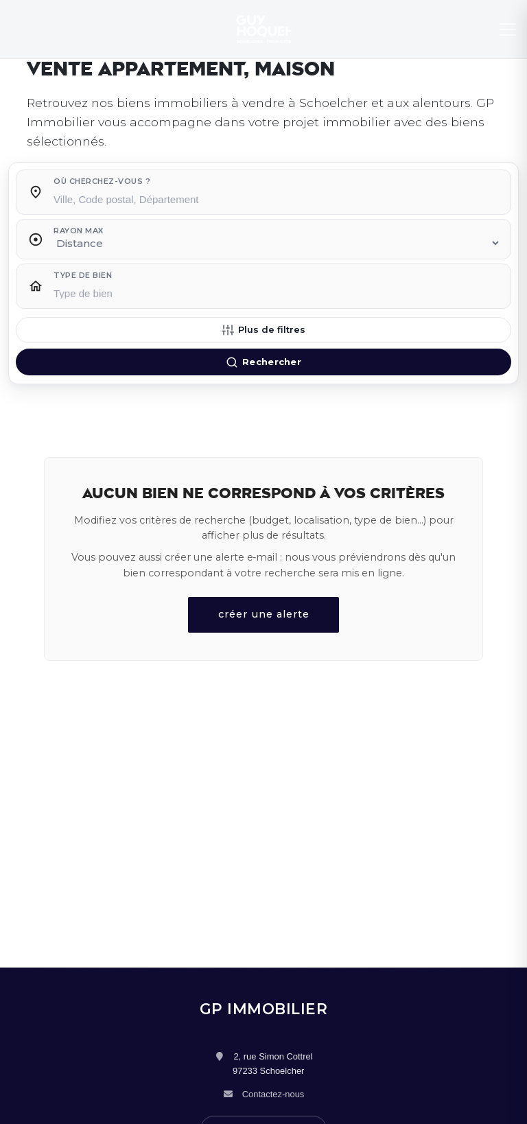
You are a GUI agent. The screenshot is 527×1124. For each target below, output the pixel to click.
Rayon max (79, 230)
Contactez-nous (273, 1094)
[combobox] (277, 195)
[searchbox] (277, 198)
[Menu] (508, 29)
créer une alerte (263, 614)
